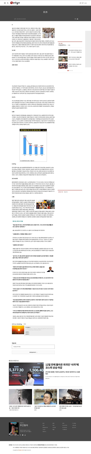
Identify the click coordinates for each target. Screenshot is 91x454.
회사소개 (14, 445)
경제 (53, 423)
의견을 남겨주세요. (17, 346)
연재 (63, 423)
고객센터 (31, 445)
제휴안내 (27, 445)
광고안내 (74, 427)
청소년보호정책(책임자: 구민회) (51, 445)
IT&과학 (54, 427)
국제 (53, 425)
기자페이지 (64, 429)
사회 (43, 425)
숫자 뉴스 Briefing (17, 324)
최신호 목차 (64, 425)
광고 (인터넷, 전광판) (21, 445)
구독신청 (74, 425)
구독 (25, 324)
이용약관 (35, 445)
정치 (43, 423)
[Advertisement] (30, 75)
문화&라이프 (45, 427)
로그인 (85, 3)
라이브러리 (64, 427)
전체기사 (44, 431)
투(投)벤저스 (62, 45)
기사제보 (74, 423)
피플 (53, 429)
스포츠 (44, 429)
